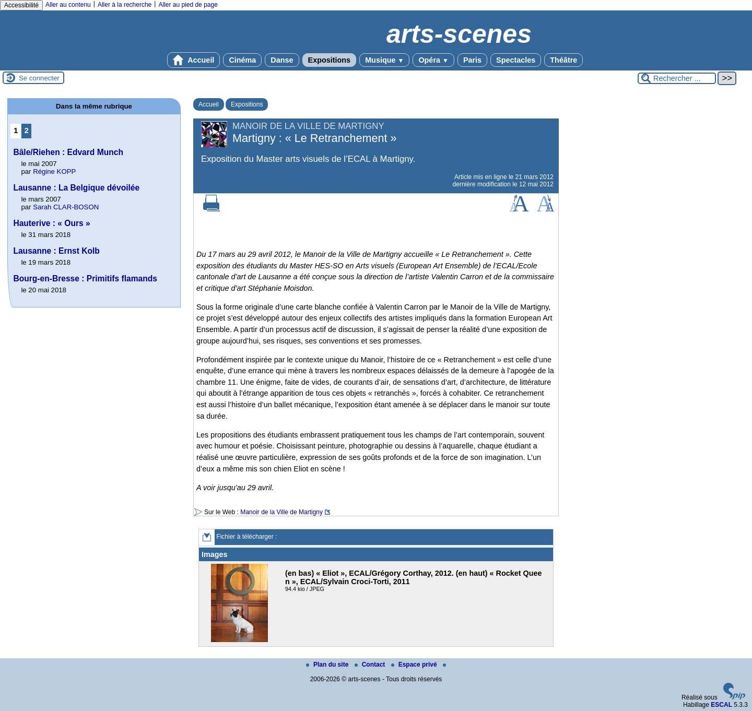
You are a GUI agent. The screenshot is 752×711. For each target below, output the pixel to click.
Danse (282, 60)
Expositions (329, 60)
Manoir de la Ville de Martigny (281, 512)
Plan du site (328, 664)
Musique (384, 60)
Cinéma (242, 60)
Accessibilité (21, 5)
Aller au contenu (68, 4)
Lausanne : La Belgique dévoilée (76, 187)
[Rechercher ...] (677, 78)
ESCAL (721, 704)
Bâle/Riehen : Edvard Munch (68, 152)
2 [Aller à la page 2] (27, 130)
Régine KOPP (54, 171)
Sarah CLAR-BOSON (66, 207)
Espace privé (415, 664)
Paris (472, 60)
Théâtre (563, 60)
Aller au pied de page (187, 4)
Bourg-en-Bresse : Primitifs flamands (85, 278)
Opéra (433, 60)
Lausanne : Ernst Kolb (56, 250)
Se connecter (39, 78)
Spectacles (515, 60)
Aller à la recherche (124, 4)
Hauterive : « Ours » (51, 223)
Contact (371, 664)
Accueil (194, 60)
